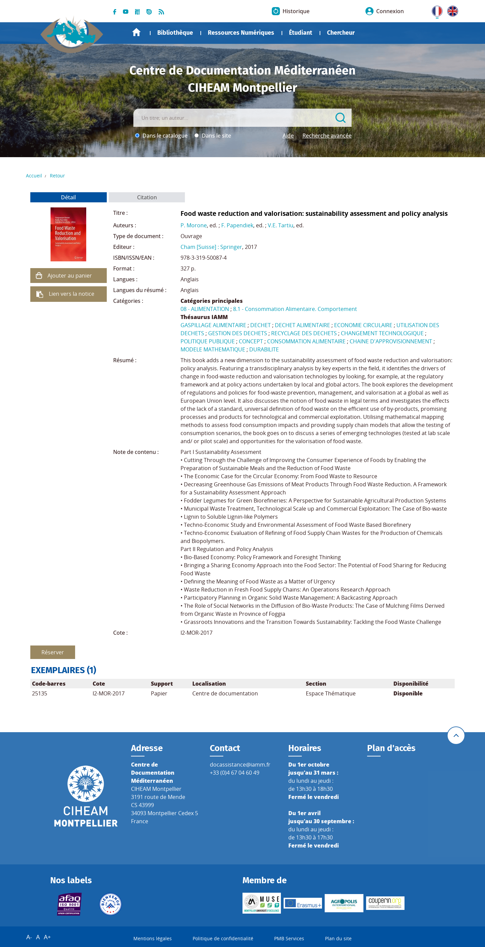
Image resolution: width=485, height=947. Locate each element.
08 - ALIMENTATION (205, 309)
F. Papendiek (237, 225)
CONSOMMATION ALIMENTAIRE (306, 341)
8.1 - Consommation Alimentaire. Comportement (295, 309)
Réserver (52, 652)
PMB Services (289, 938)
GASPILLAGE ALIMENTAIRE (213, 325)
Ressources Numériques (241, 32)
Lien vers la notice (71, 293)
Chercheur (341, 32)
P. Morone (194, 225)
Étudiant (300, 32)
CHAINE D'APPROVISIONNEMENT (391, 341)
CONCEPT (251, 341)
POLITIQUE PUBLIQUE (208, 341)
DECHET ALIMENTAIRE (302, 325)
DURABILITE (264, 349)
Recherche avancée (327, 135)
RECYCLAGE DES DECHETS (304, 333)
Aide (288, 135)
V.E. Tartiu (280, 225)
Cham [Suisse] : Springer (211, 247)
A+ (47, 937)
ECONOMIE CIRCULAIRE (363, 325)
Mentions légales (152, 938)
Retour (57, 175)
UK (451, 9)
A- (29, 937)
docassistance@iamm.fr (240, 764)
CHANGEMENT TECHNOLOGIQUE (382, 333)
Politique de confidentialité (223, 938)
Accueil (136, 32)
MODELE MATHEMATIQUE (213, 349)
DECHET (260, 325)
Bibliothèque (175, 32)
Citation (147, 197)
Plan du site (338, 938)
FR (435, 9)
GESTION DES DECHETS (237, 333)
